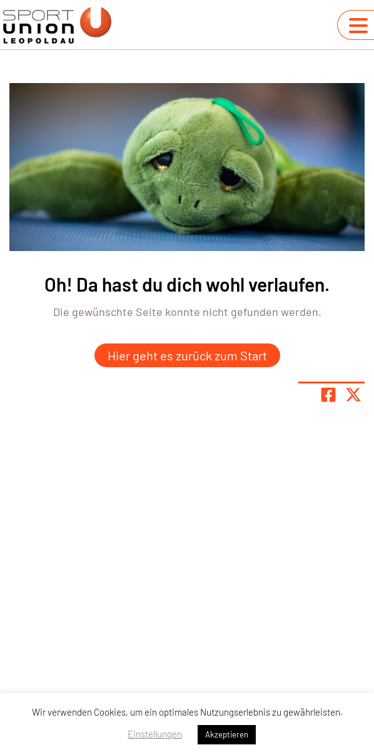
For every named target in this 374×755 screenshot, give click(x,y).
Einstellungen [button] (155, 733)
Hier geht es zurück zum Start (187, 355)
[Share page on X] (353, 394)
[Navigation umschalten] (358, 25)
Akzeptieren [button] (226, 734)
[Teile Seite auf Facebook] (328, 394)
